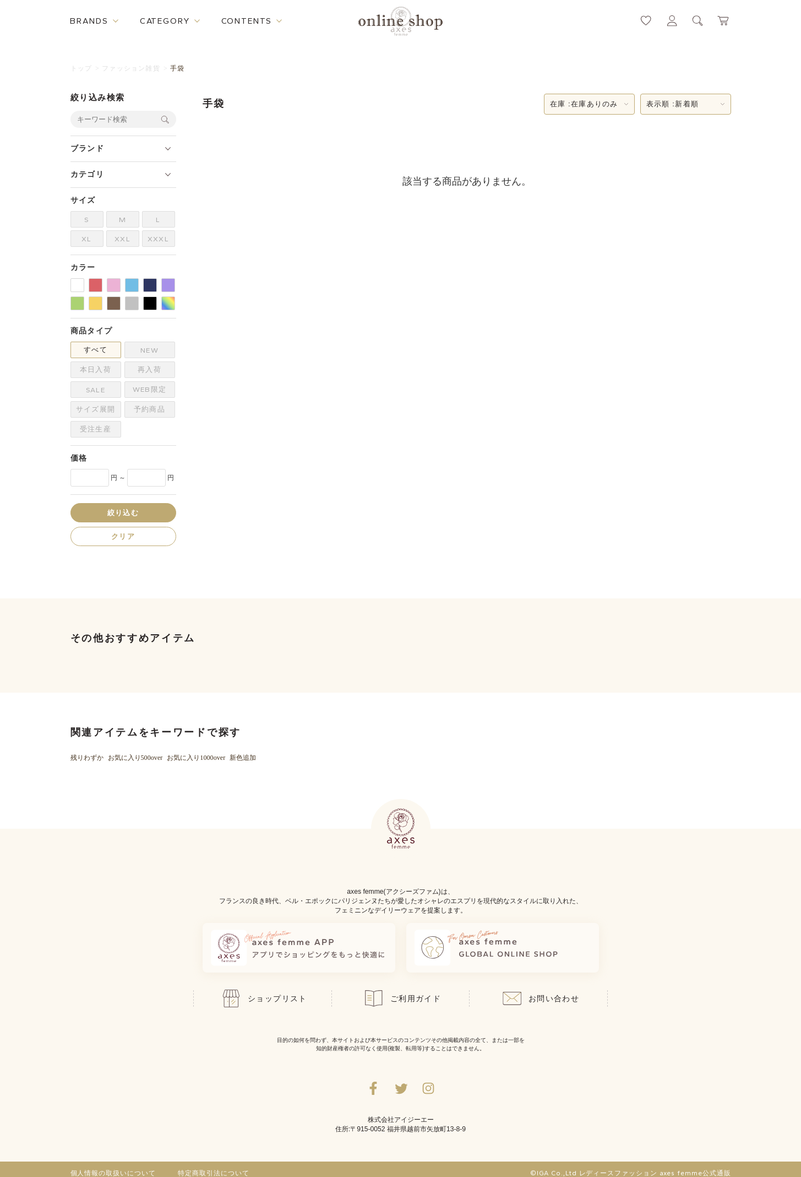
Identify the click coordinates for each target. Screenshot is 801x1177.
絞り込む (123, 513)
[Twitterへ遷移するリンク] (400, 1088)
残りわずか (86, 758)
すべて (95, 349)
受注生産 (95, 429)
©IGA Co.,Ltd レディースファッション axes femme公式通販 (630, 1173)
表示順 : (672, 104)
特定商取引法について (213, 1173)
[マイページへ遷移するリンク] (671, 20)
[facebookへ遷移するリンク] (373, 1088)
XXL (122, 239)
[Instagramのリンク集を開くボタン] (428, 1088)
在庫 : (584, 104)
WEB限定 (149, 389)
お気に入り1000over (196, 758)
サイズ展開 (95, 409)
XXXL (158, 239)
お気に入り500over (135, 758)
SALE (95, 390)
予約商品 (149, 409)
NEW (149, 350)
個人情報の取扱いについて (113, 1173)
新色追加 (243, 758)
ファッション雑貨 (131, 68)
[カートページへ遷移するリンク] (723, 20)
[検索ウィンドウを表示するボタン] (697, 20)
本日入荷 (95, 369)
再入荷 (149, 369)
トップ (81, 68)
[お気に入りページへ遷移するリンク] (646, 20)
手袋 (177, 68)
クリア (123, 536)
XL (86, 239)
